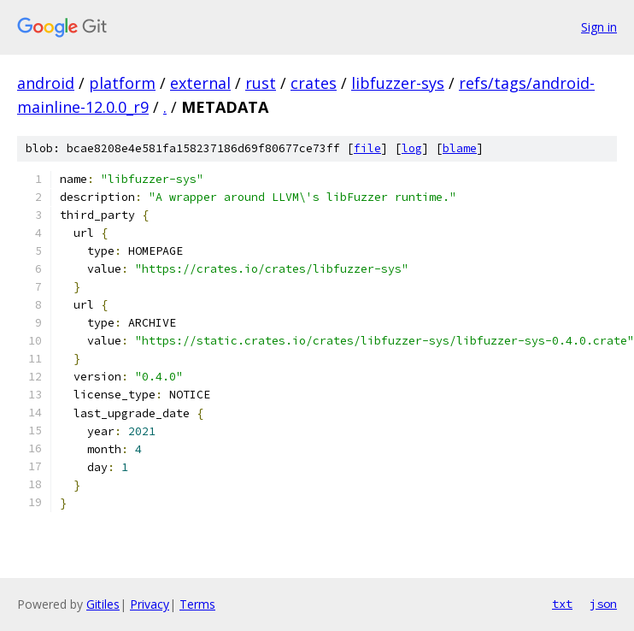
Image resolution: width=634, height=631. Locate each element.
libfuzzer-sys (397, 83)
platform (122, 83)
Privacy (149, 604)
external (200, 83)
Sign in (599, 27)
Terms (197, 604)
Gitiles (103, 604)
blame (460, 148)
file (367, 148)
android (45, 83)
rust (260, 83)
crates (314, 83)
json (603, 603)
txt (562, 603)
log (412, 148)
